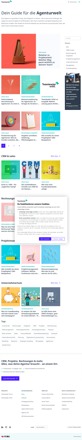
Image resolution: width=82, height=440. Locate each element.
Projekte (41, 326)
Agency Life (25, 412)
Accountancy (51, 337)
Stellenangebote (47, 409)
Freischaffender (26, 333)
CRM (34, 326)
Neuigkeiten (70, 65)
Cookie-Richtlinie (46, 234)
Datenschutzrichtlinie (68, 398)
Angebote (27, 326)
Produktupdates (71, 68)
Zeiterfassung (51, 326)
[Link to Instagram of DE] (6, 427)
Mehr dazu (55, 156)
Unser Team (45, 401)
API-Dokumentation (28, 416)
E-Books (24, 398)
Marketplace (25, 405)
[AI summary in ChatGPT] (10, 427)
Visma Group (77, 436)
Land (32, 427)
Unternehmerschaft (8, 337)
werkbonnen (6, 345)
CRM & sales (70, 50)
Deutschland (72, 2)
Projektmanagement (73, 59)
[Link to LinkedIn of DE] (2, 427)
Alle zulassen (45, 239)
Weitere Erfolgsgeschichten (73, 105)
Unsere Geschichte (47, 394)
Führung (21, 337)
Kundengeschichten (38, 330)
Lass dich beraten (10, 378)
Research (14, 341)
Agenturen (49, 341)
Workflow (5, 341)
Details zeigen (58, 239)
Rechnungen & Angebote (71, 54)
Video (16, 333)
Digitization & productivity (35, 337)
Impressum (65, 409)
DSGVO (64, 405)
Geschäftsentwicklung (41, 333)
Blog (23, 394)
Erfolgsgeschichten (27, 401)
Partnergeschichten (22, 330)
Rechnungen (17, 326)
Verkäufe (54, 333)
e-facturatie (6, 326)
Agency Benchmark (28, 409)
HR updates (39, 341)
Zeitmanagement (7, 330)
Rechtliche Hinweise (68, 394)
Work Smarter (6, 333)
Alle (67, 47)
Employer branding (26, 341)
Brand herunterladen (48, 405)
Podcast (50, 330)
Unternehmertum (72, 62)
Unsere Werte (46, 398)
